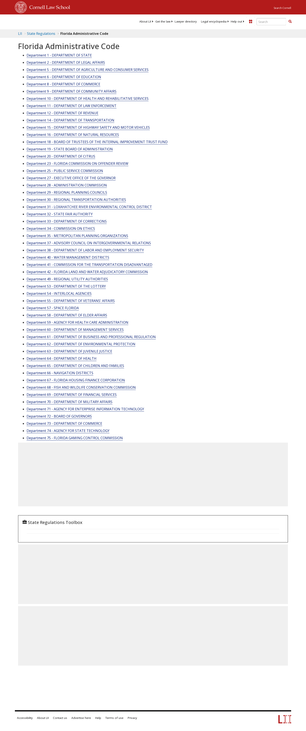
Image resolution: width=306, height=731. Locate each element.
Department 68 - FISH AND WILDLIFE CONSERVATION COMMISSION (81, 387)
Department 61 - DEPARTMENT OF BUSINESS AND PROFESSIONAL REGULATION (91, 336)
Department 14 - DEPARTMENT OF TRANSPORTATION (70, 120)
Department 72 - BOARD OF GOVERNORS (59, 416)
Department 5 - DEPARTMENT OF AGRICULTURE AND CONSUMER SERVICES (88, 69)
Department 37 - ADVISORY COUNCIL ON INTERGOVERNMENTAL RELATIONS (89, 243)
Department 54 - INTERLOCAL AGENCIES (59, 293)
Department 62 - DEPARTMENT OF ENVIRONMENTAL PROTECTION (81, 344)
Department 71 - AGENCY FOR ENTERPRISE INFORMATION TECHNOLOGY (85, 409)
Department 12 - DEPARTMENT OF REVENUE (62, 113)
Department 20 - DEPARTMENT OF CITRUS (61, 156)
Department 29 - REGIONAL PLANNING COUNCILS (67, 192)
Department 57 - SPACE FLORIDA (53, 308)
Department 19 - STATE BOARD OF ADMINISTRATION (70, 149)
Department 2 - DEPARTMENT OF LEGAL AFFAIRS (66, 62)
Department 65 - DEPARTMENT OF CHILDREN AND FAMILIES (75, 365)
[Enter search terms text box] (271, 21)
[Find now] (290, 21)
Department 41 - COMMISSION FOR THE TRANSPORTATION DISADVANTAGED (89, 264)
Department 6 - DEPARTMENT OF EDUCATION (64, 77)
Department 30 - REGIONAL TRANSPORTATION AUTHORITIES (76, 199)
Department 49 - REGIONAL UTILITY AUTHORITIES (67, 279)
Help (98, 718)
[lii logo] (62, 21)
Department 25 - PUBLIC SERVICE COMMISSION (65, 170)
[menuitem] (145, 21)
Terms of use (114, 718)
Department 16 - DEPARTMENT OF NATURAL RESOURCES (73, 134)
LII (20, 33)
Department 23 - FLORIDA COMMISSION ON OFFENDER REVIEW (77, 163)
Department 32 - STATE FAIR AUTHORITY (60, 214)
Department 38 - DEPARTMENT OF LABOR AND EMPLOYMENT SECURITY (85, 250)
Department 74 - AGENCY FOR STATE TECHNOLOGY (68, 430)
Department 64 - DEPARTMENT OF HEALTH (61, 358)
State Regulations (41, 33)
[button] (290, 21)
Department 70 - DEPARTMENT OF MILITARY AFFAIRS (69, 401)
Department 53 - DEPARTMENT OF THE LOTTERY (66, 286)
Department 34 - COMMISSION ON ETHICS (61, 228)
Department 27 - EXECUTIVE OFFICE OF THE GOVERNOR (71, 178)
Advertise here (81, 718)
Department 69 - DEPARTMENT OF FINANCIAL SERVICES (72, 394)
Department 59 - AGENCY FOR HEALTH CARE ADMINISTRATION (77, 322)
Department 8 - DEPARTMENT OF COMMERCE (63, 84)
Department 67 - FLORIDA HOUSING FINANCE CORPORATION (76, 380)
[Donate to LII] (250, 21)
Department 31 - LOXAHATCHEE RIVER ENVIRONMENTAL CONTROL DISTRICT (89, 207)
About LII (145, 21)
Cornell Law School (48, 6)
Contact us (60, 718)
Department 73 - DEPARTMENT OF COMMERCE (64, 423)
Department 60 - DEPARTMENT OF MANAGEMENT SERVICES (75, 329)
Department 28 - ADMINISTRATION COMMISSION (67, 185)
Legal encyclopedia (214, 21)
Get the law (162, 21)
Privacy (132, 718)
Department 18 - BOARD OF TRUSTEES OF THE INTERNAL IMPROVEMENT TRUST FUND (97, 142)
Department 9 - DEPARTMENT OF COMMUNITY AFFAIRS (71, 91)
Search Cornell (282, 8)
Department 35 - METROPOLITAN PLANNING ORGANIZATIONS (77, 235)
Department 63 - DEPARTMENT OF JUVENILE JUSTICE (69, 351)
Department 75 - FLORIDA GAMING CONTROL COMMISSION (75, 438)
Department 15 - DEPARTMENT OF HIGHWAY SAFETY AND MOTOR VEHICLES (88, 127)
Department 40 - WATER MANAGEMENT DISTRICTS (68, 257)
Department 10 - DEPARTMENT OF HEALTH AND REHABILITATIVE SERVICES (88, 98)
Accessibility (25, 718)
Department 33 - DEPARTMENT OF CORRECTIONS (67, 221)
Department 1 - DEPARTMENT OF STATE (59, 55)
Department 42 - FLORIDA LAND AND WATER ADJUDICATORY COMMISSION (87, 272)
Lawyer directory (186, 21)
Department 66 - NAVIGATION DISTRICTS (60, 373)
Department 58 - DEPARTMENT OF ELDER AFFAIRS (67, 315)
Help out (236, 21)
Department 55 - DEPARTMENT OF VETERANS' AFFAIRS (71, 300)
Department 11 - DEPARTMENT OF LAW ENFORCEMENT (71, 105)
